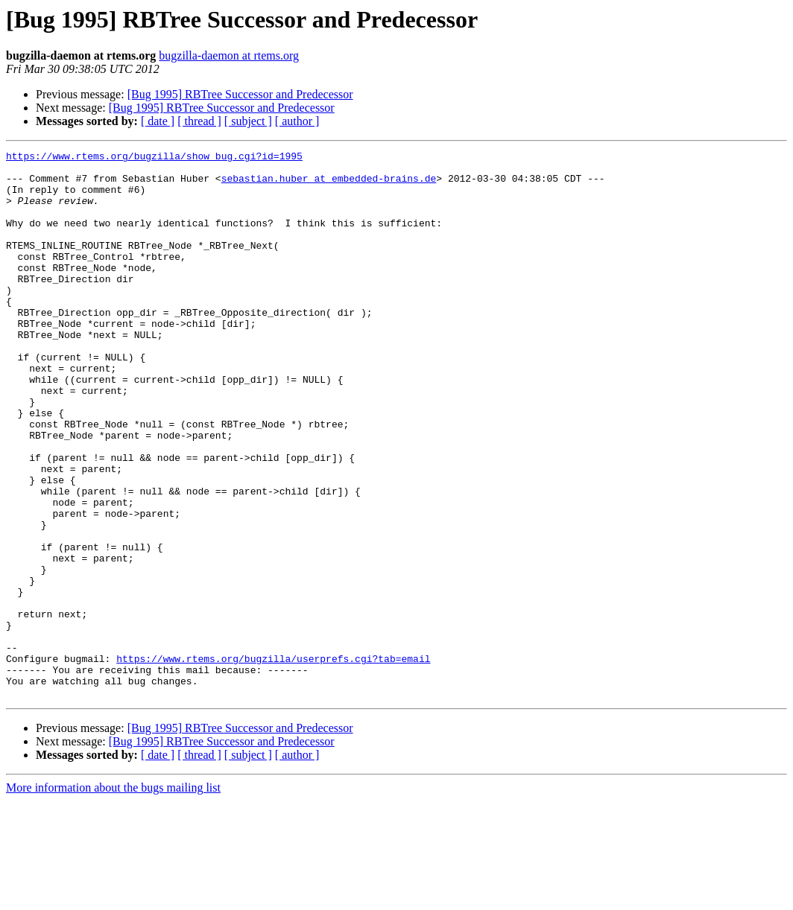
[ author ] (297, 121)
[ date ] (157, 121)
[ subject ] (248, 121)
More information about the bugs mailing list (113, 897)
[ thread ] (199, 121)
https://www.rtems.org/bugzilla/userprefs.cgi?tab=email (273, 761)
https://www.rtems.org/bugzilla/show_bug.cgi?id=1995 (154, 158)
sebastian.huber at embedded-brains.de (329, 184)
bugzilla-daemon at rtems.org (229, 55)
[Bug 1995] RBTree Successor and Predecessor (240, 94)
